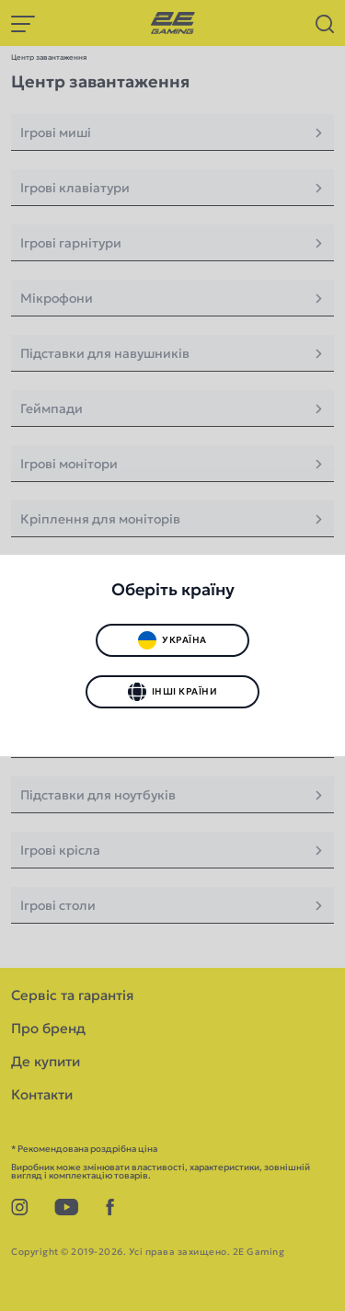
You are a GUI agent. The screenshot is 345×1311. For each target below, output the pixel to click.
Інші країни (172, 692)
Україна (172, 640)
